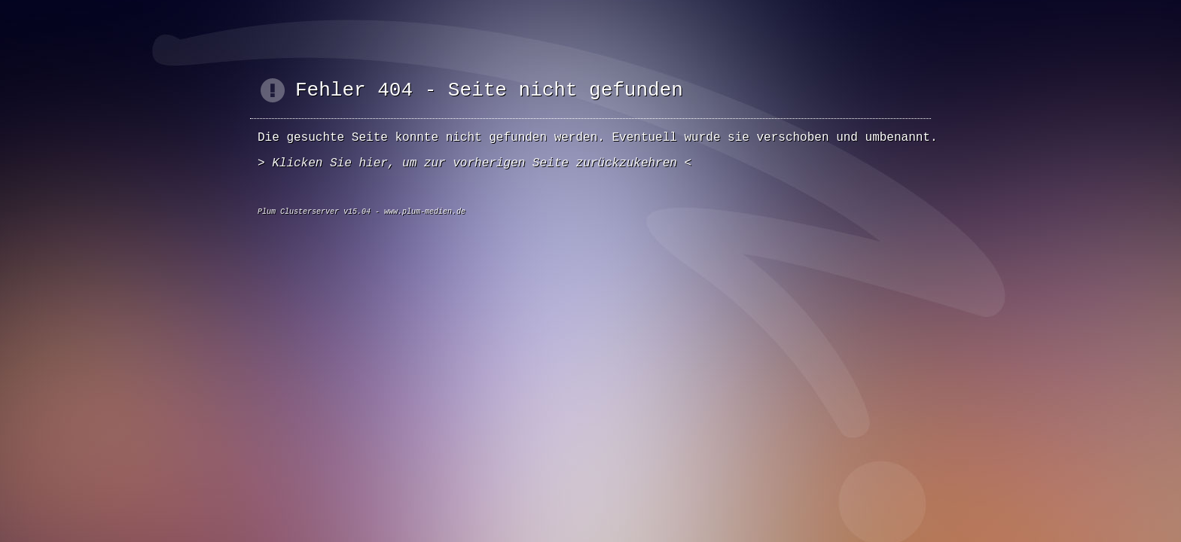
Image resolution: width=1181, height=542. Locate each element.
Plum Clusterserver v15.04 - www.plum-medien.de (361, 212)
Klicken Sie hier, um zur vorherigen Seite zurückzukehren (474, 163)
